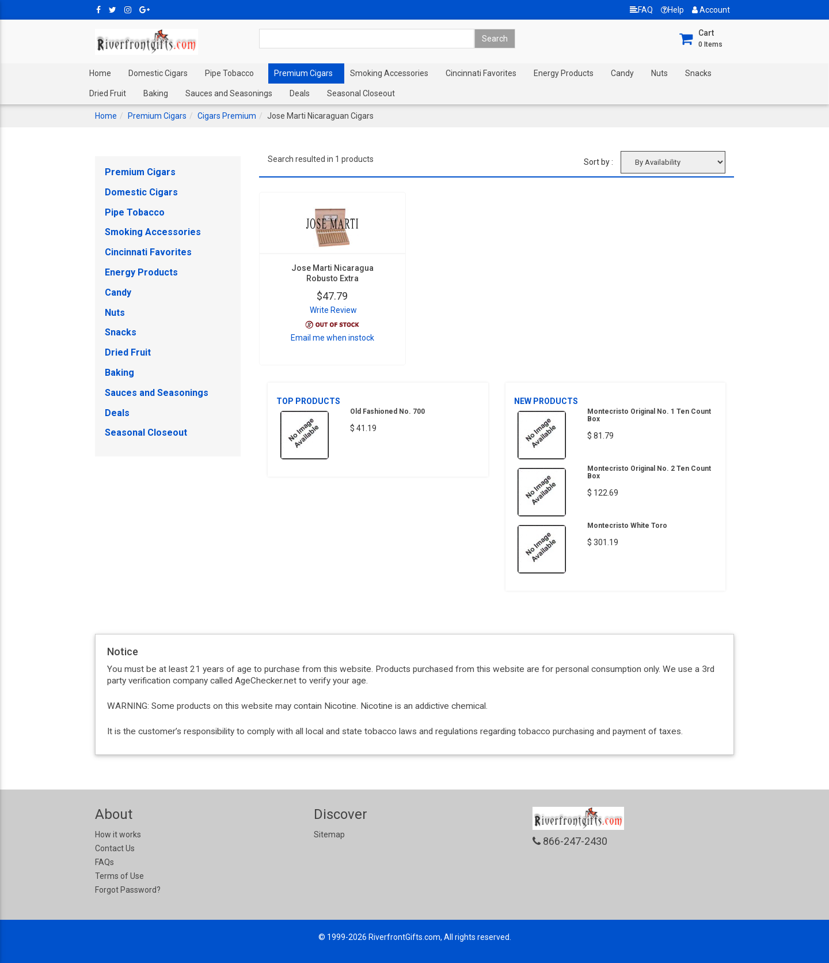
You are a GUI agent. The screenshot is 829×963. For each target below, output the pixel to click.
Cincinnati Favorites (481, 73)
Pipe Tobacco (229, 73)
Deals (300, 93)
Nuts (659, 73)
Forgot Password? (128, 889)
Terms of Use (119, 876)
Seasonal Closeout (361, 93)
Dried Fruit (107, 93)
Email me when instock (332, 337)
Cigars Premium (226, 115)
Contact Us (115, 848)
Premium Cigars (303, 73)
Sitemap (329, 834)
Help (672, 9)
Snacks (698, 73)
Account (711, 9)
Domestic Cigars (158, 73)
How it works (118, 834)
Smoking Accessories (389, 73)
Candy (622, 73)
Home (100, 73)
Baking (155, 93)
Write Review (333, 310)
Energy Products (564, 73)
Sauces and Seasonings (228, 93)
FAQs (104, 862)
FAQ (641, 9)
